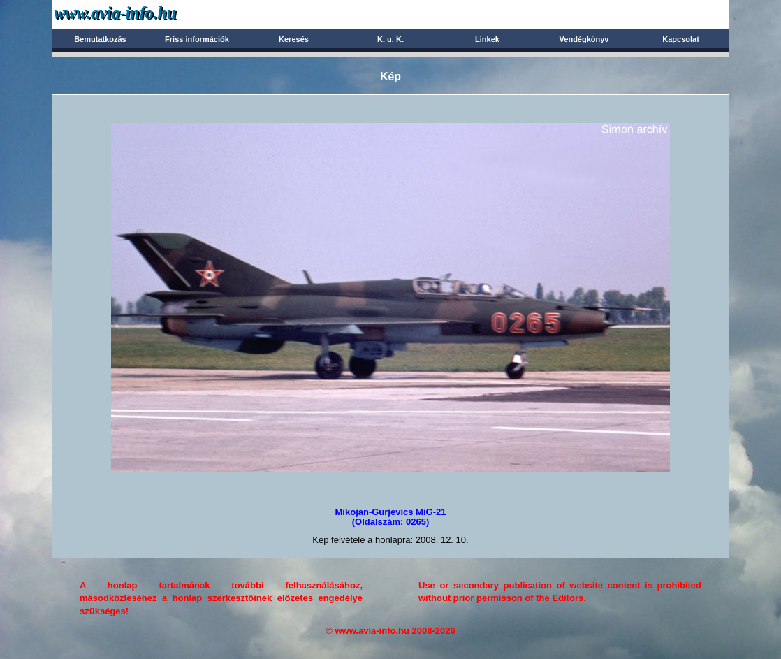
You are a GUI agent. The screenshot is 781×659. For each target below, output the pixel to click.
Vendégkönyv (584, 39)
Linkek (487, 39)
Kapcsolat (680, 39)
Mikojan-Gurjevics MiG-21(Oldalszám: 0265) (390, 517)
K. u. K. (390, 39)
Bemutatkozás (100, 39)
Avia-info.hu (140, 14)
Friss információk (197, 39)
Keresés (294, 39)
